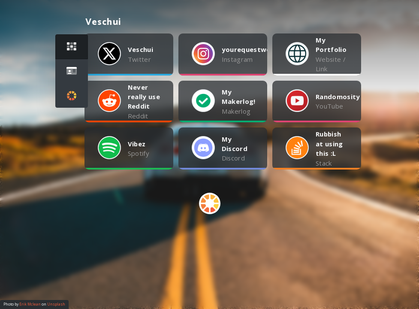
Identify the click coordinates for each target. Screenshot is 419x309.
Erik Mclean (30, 304)
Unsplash (56, 304)
